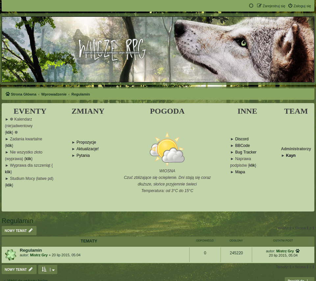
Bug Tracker (245, 152)
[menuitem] (299, 6)
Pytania (83, 156)
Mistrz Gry (39, 255)
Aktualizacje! (88, 149)
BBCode (242, 146)
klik (9, 132)
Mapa (240, 172)
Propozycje (86, 142)
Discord (242, 139)
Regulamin (17, 220)
